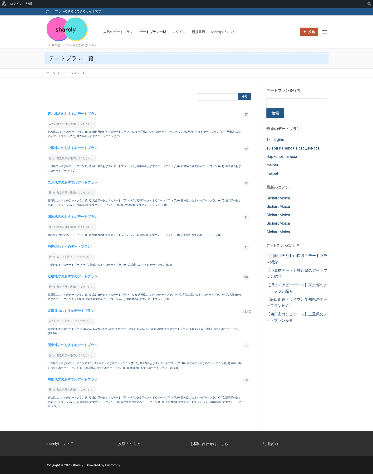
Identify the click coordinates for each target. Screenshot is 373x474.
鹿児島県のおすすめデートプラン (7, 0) (144, 205)
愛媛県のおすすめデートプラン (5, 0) (114, 235)
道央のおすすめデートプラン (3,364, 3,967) (179, 328)
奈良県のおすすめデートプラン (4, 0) (103, 299)
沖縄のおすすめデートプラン (69, 247)
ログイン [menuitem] (16, 3)
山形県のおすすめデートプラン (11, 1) (114, 131)
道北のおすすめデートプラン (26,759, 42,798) (74, 328)
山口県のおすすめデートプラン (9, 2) (69, 166)
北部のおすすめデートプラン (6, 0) (110, 264)
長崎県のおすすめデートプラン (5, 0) (98, 205)
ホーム (50, 73)
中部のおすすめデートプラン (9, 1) (68, 264)
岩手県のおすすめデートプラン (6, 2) (159, 131)
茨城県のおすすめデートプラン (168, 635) (154, 367)
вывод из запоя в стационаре (292, 148)
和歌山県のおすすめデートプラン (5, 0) (205, 294)
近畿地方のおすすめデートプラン (73, 276)
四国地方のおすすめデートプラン (73, 217)
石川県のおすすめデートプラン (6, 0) (98, 402)
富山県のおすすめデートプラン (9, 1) (69, 397)
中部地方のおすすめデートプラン (73, 379)
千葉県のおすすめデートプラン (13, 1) (70, 363)
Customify (112, 465)
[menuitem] (4, 4)
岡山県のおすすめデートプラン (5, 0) (114, 166)
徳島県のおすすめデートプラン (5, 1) (69, 235)
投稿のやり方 (129, 443)
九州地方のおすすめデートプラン (73, 182)
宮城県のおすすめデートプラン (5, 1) (69, 131)
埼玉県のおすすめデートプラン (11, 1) (116, 363)
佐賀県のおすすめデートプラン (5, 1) (69, 200)
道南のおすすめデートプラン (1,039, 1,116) (127, 328)
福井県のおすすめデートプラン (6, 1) (142, 402)
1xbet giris (275, 139)
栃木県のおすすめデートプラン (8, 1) (208, 363)
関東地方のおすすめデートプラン (73, 345)
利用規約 (270, 443)
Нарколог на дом (281, 156)
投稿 (309, 32)
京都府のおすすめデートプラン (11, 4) (114, 294)
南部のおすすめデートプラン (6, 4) (151, 264)
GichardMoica (278, 198)
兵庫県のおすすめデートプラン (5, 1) (159, 294)
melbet (272, 165)
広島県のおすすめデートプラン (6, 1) (202, 166)
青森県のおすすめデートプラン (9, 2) (98, 136)
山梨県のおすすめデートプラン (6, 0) (114, 397)
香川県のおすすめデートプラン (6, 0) (158, 235)
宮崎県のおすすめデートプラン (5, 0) (158, 200)
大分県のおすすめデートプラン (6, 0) (114, 200)
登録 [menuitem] (29, 3)
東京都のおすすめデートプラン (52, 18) (162, 363)
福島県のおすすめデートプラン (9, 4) (204, 131)
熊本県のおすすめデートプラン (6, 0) (202, 200)
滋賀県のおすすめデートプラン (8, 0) (148, 299)
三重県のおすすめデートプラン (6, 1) (69, 294)
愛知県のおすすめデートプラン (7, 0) (202, 397)
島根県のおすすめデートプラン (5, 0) (158, 166)
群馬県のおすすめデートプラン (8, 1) (107, 367)
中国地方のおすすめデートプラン (73, 148)
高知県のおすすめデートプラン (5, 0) (202, 235)
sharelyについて (59, 443)
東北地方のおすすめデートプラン (73, 114)
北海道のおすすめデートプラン (71, 311)
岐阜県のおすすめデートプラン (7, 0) (158, 397)
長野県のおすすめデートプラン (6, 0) (187, 402)
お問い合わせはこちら (209, 443)
